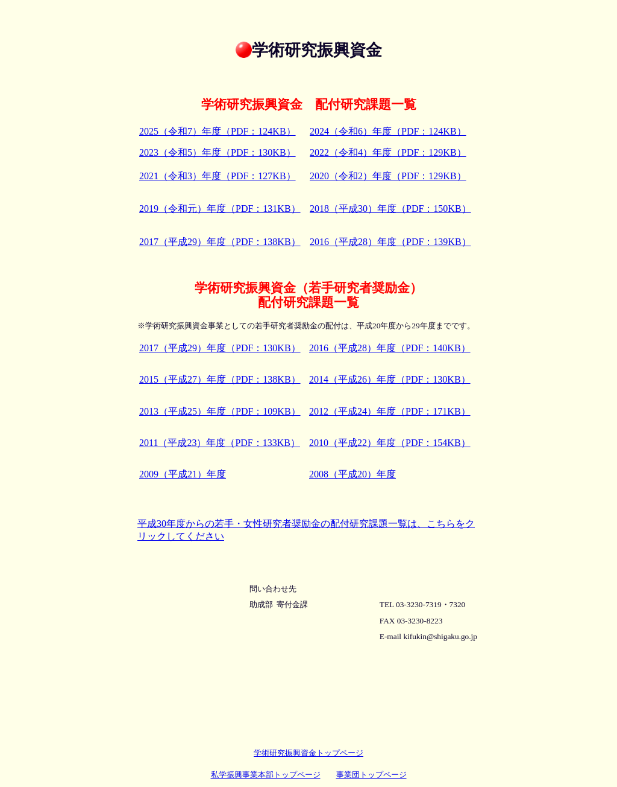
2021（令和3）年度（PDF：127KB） (217, 176)
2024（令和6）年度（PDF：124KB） (388, 131)
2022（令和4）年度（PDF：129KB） (388, 152)
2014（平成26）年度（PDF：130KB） (390, 379)
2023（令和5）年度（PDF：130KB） (217, 152)
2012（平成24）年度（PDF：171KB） (390, 411)
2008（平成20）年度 (352, 474)
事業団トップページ (371, 774)
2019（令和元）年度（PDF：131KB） (220, 208)
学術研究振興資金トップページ (308, 752)
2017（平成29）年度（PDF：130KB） (220, 348)
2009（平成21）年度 (182, 474)
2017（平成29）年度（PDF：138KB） (220, 242)
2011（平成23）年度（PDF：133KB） (219, 443)
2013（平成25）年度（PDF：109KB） (220, 411)
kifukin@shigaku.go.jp (440, 636)
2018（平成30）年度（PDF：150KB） (390, 208)
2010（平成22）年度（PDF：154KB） (390, 443)
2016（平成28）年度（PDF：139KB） (390, 242)
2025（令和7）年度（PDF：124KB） (217, 131)
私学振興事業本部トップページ (266, 774)
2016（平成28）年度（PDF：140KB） (390, 348)
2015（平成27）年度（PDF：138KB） (220, 379)
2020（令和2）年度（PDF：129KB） (388, 176)
